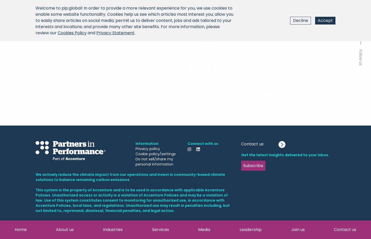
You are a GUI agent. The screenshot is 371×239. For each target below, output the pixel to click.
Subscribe (253, 166)
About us (65, 230)
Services (160, 230)
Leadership (251, 230)
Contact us (345, 230)
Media (204, 230)
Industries (113, 230)
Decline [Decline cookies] (300, 20)
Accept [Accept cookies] (325, 20)
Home (21, 230)
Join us (298, 230)
